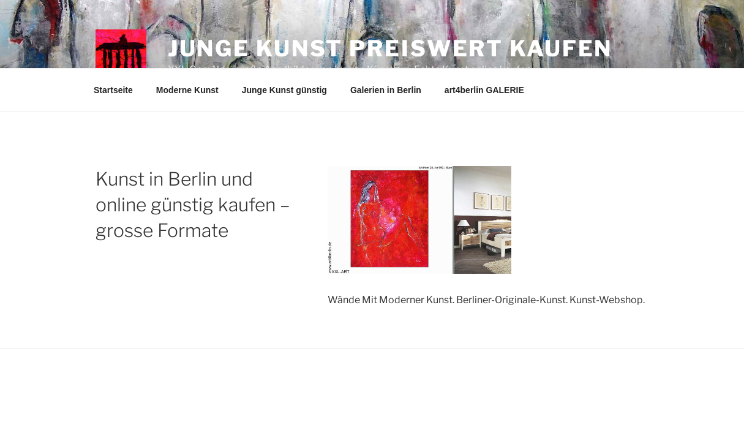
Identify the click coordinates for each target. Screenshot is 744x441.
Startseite (113, 90)
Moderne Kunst (187, 90)
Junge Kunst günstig (284, 90)
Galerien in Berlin (385, 90)
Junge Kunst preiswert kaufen (390, 48)
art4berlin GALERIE (484, 90)
